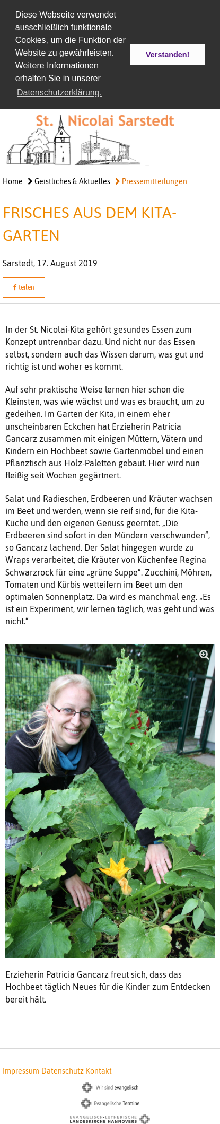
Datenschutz (62, 1070)
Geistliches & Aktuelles (69, 181)
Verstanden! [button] (167, 54)
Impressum (21, 1070)
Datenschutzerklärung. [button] (59, 92)
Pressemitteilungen (151, 181)
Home (13, 181)
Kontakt (99, 1070)
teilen (23, 287)
